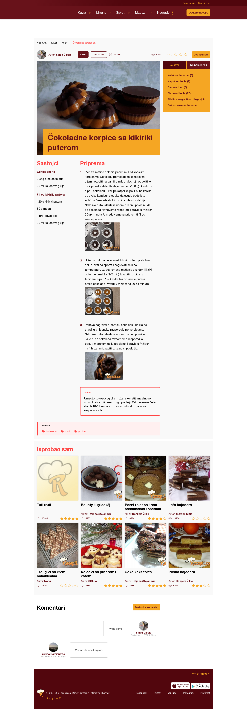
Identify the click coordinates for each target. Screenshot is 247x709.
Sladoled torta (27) (179, 93)
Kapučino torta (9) (179, 81)
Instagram (188, 693)
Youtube (172, 693)
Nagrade (163, 12)
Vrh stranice (199, 673)
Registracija (189, 3)
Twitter (157, 693)
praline (82, 431)
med (67, 431)
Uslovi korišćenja (81, 693)
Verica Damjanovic (53, 653)
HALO (58, 698)
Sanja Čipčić (64, 54)
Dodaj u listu (201, 54)
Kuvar (82, 12)
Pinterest (205, 693)
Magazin (141, 12)
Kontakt (105, 693)
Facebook (141, 693)
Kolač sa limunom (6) (180, 75)
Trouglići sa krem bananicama (57, 555)
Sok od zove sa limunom (182, 105)
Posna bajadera (189, 555)
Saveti (120, 12)
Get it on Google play (200, 685)
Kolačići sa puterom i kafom (101, 555)
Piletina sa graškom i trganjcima (186, 99)
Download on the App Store (180, 685)
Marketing (96, 693)
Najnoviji (174, 64)
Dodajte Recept (198, 12)
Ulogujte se (204, 3)
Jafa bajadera (189, 488)
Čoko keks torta (145, 555)
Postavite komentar (146, 607)
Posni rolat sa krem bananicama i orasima (145, 488)
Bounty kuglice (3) (101, 488)
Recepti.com (55, 11)
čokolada (51, 431)
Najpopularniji (198, 64)
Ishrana (101, 12)
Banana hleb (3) (177, 87)
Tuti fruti (57, 488)
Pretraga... (179, 12)
